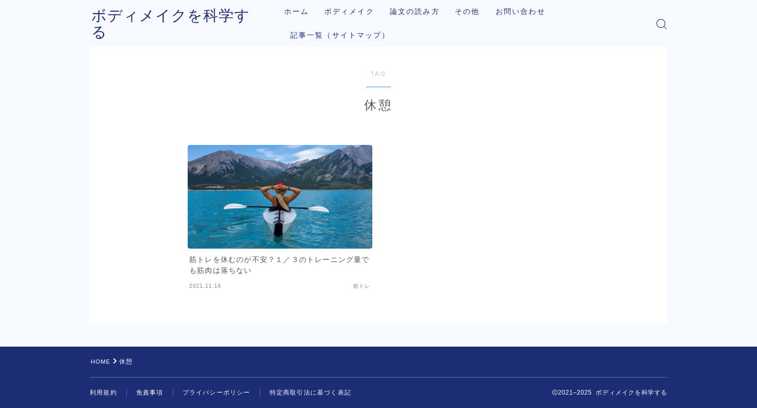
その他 (476, 11)
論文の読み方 (423, 11)
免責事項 (149, 392)
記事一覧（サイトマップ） (348, 35)
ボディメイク (358, 11)
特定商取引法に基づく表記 (310, 392)
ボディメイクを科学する (181, 23)
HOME (101, 361)
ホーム (304, 11)
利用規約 (103, 392)
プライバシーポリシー (217, 392)
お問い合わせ (529, 11)
